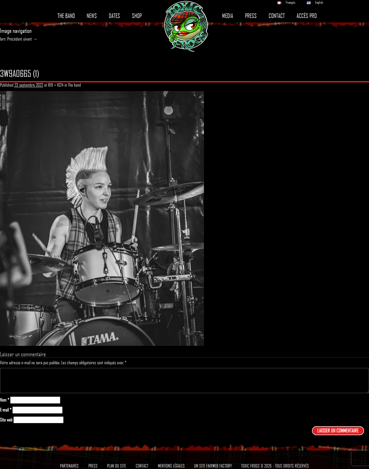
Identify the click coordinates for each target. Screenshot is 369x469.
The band (66, 15)
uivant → (30, 39)
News (92, 15)
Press (251, 15)
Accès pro (307, 15)
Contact (277, 15)
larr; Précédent (11, 39)
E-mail (5, 410)
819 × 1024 (55, 85)
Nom (4, 400)
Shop (137, 15)
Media (227, 15)
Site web (6, 419)
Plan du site (116, 466)
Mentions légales (171, 466)
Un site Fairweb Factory (213, 466)
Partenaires (69, 466)
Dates (114, 15)
